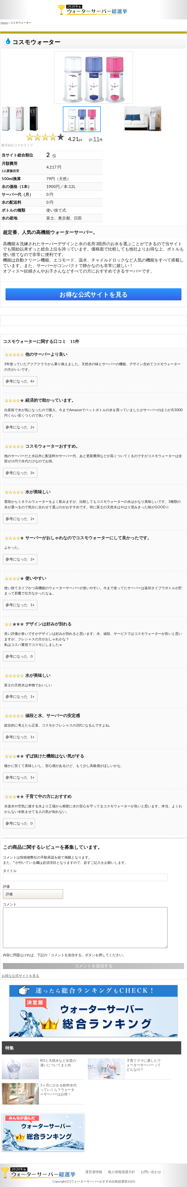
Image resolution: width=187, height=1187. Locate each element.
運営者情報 (93, 1172)
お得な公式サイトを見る (93, 294)
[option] (93, 77)
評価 (6, 886)
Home (4, 22)
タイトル (10, 871)
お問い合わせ (151, 1172)
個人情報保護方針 (121, 1172)
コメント (10, 904)
